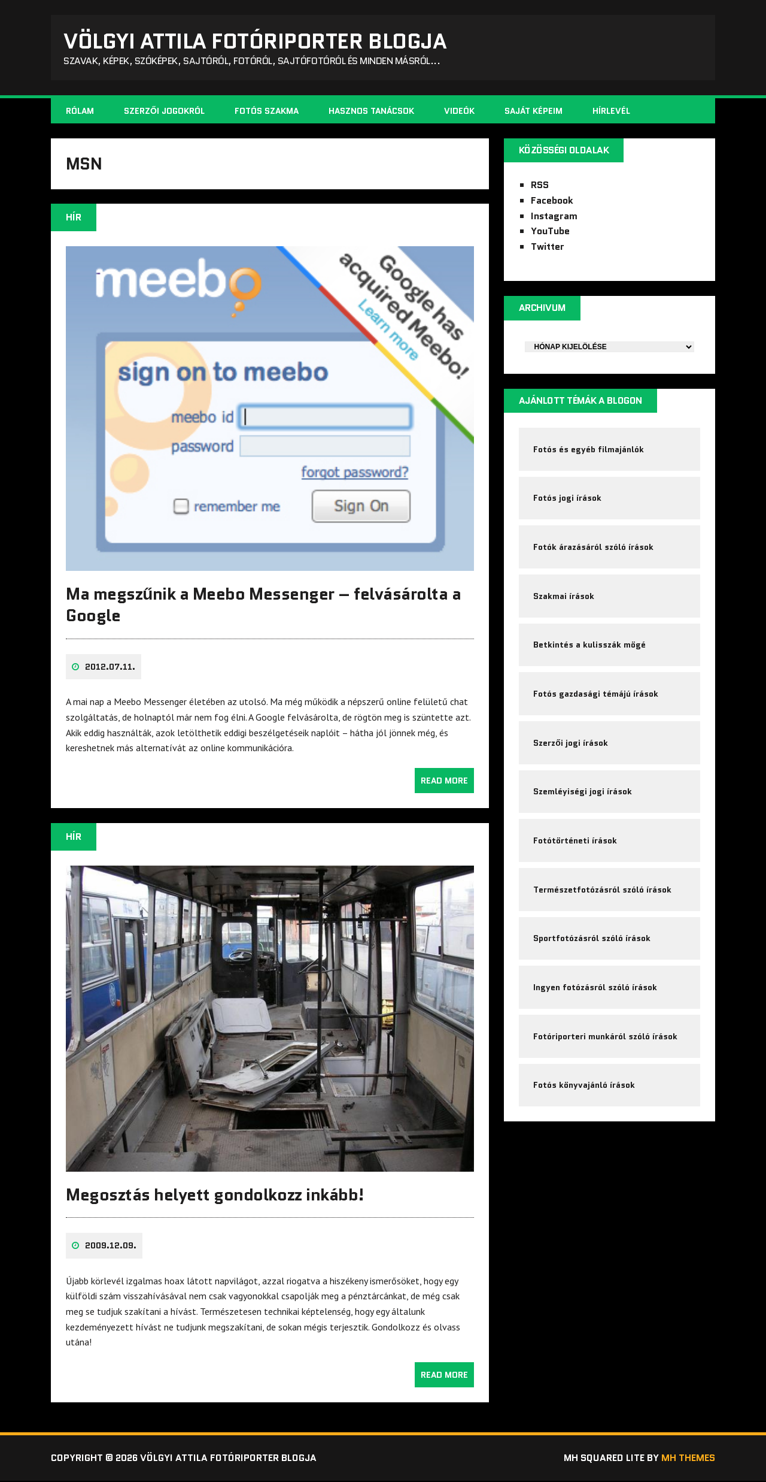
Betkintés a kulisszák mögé (590, 648)
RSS (540, 186)
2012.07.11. (110, 669)
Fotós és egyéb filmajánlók (589, 450)
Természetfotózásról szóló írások (603, 895)
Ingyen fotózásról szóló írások (596, 993)
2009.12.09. (110, 1247)
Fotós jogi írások (568, 500)
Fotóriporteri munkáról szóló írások (606, 1043)
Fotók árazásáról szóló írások (594, 549)
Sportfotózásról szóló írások (592, 944)
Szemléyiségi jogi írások (583, 796)
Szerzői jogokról (164, 111)
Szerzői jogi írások (571, 746)
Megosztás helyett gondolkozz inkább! (215, 1196)
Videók (459, 111)
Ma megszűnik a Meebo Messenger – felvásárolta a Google (263, 606)
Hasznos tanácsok (371, 111)
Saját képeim (533, 111)
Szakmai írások (564, 598)
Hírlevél (611, 111)
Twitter (547, 247)
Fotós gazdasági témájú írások (596, 697)
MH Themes (688, 1459)
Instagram (554, 216)
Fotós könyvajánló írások (585, 1092)
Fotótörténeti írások (576, 845)
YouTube (550, 232)
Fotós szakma (267, 111)
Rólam (80, 111)
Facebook (552, 201)
